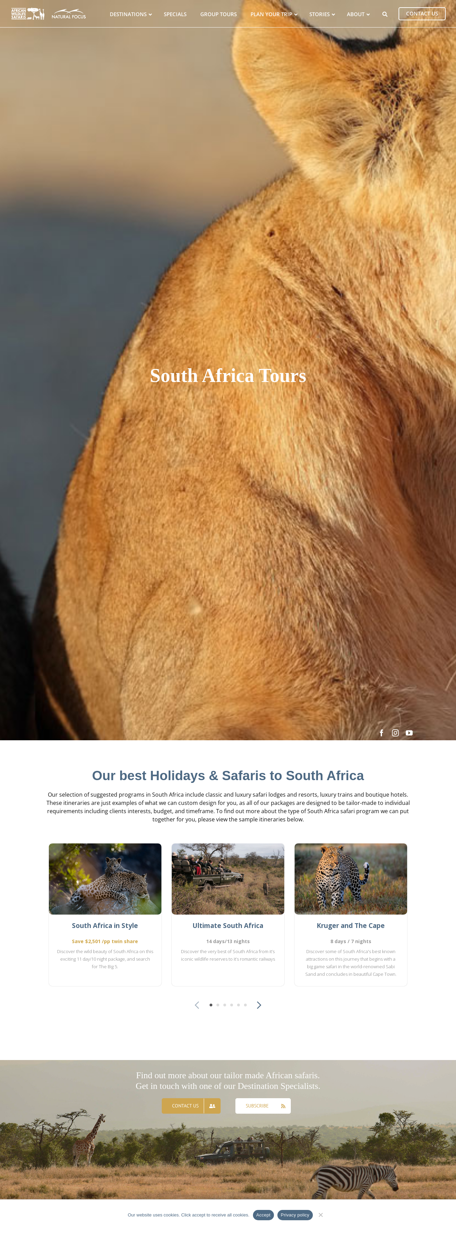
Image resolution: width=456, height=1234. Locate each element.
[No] (320, 1213)
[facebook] (381, 733)
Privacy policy (295, 1214)
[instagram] (395, 733)
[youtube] (409, 733)
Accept (263, 1214)
